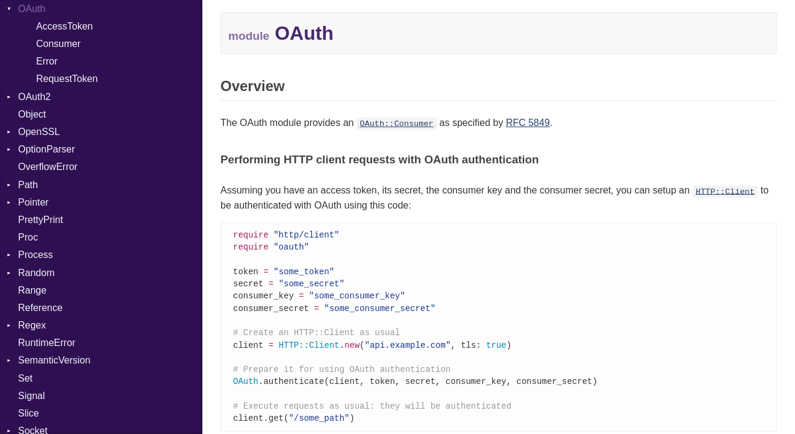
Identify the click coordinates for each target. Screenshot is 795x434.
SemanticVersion (54, 360)
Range (32, 290)
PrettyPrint (40, 220)
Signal (31, 396)
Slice (28, 413)
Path (28, 185)
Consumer (58, 44)
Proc (28, 237)
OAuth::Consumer (396, 123)
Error (47, 61)
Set (25, 378)
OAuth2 (34, 97)
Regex (32, 325)
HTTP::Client (725, 191)
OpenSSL (39, 132)
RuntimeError (46, 343)
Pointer (33, 202)
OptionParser (46, 149)
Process (35, 255)
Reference (40, 308)
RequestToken (67, 79)
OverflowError (48, 167)
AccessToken (64, 26)
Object (32, 114)
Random (36, 273)
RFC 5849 (528, 123)
